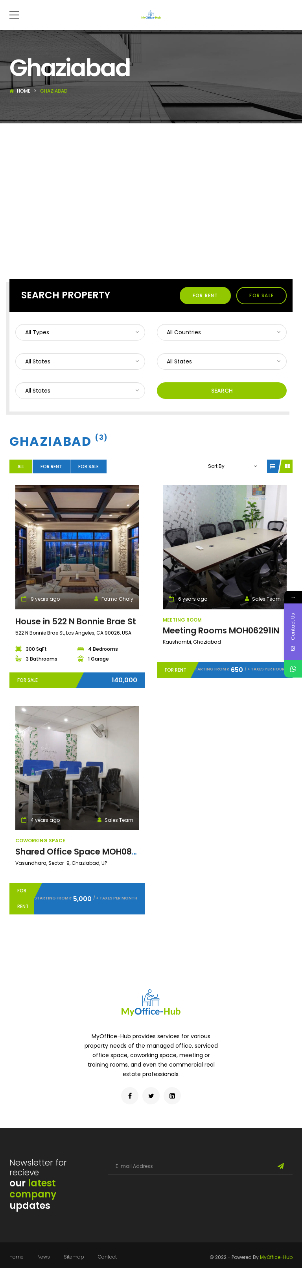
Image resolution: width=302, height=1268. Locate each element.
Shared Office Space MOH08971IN (84, 863)
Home (23, 102)
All (20, 478)
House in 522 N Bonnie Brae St (75, 633)
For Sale (261, 307)
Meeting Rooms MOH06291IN (221, 642)
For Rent (205, 307)
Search (222, 402)
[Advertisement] (151, 194)
